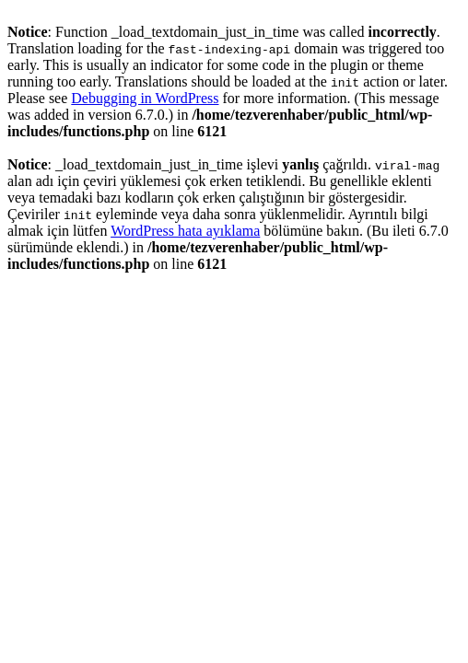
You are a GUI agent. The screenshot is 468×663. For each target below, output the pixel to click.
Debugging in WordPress (144, 98)
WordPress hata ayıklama (185, 230)
